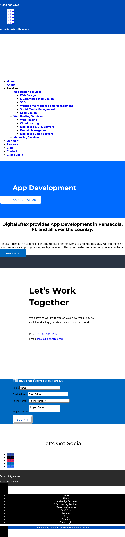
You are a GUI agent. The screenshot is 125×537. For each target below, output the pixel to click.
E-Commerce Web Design (37, 98)
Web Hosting (28, 119)
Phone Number (20, 400)
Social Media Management (37, 109)
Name (16, 387)
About (11, 85)
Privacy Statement (10, 481)
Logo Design (28, 112)
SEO (23, 102)
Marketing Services (26, 137)
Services (12, 88)
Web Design (28, 95)
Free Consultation (20, 199)
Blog (10, 147)
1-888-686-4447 (47, 333)
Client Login (15, 154)
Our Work (13, 140)
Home (11, 81)
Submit (22, 419)
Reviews (12, 144)
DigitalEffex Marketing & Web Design (69, 527)
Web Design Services (27, 91)
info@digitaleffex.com (14, 29)
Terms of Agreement (11, 476)
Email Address (20, 394)
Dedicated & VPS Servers (37, 126)
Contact (12, 151)
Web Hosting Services (28, 116)
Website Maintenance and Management (46, 105)
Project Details (20, 411)
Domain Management (34, 130)
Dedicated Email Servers (36, 133)
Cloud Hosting (29, 123)
